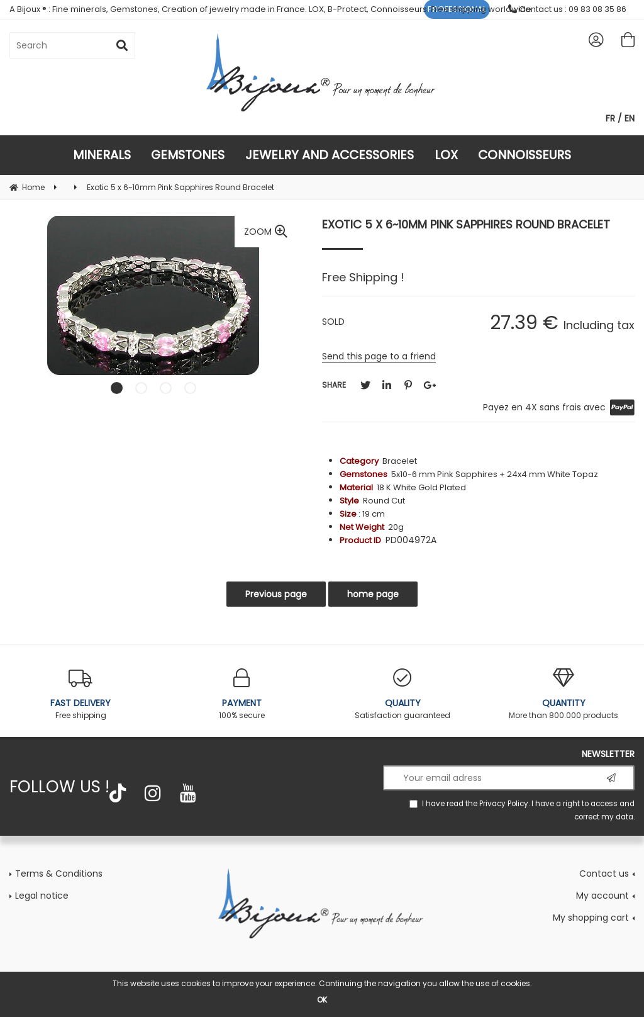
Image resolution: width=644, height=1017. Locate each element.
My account (602, 895)
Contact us (604, 873)
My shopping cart (591, 917)
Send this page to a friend (379, 356)
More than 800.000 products (563, 694)
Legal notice (42, 895)
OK (322, 999)
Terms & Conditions (59, 873)
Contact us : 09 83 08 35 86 (567, 9)
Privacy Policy (503, 804)
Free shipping (80, 694)
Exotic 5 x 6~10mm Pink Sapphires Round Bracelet (466, 224)
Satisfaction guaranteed (402, 694)
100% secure (241, 694)
